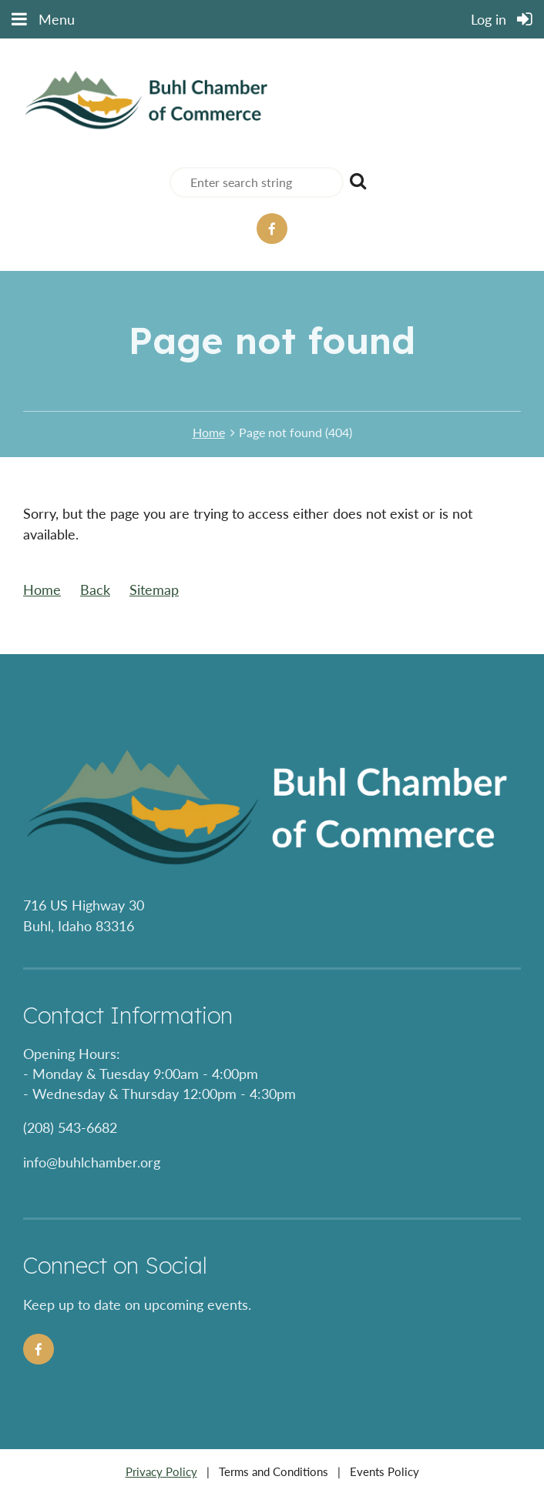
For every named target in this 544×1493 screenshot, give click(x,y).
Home (209, 432)
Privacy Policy (161, 1471)
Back (95, 589)
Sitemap (154, 589)
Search (358, 181)
